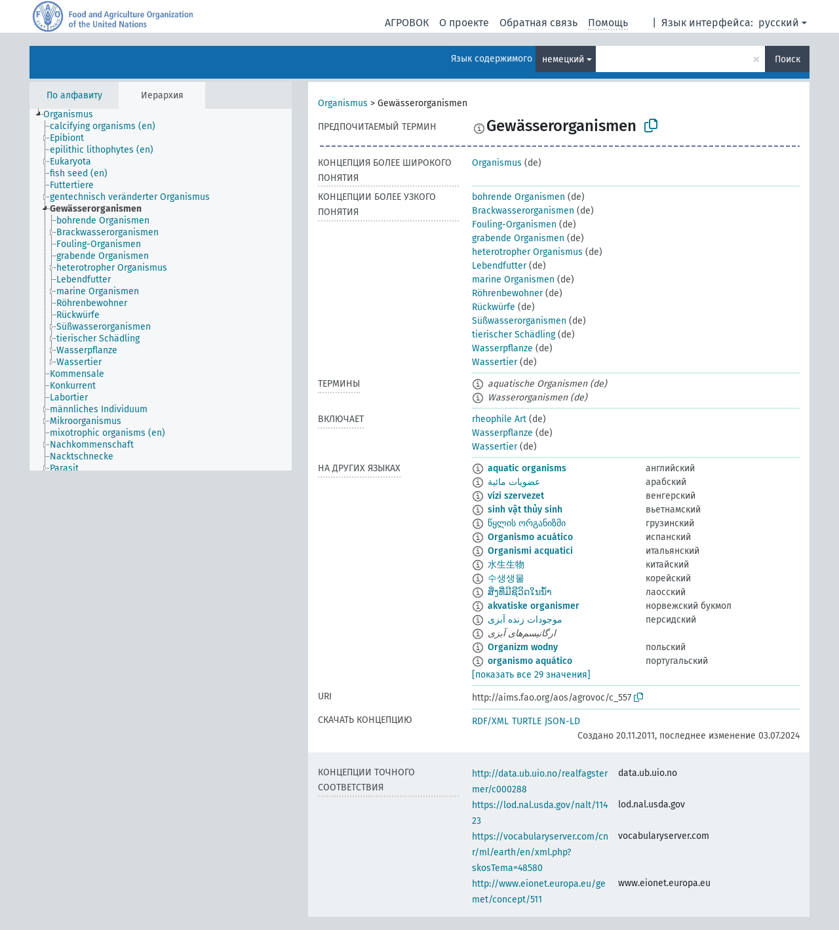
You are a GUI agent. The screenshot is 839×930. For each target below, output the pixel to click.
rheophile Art (499, 419)
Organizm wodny (523, 647)
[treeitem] (74, 115)
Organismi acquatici (530, 550)
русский (778, 22)
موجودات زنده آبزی (525, 619)
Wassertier (494, 362)
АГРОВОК (407, 22)
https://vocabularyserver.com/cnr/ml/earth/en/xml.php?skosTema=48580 (540, 852)
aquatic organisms (527, 468)
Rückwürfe (493, 307)
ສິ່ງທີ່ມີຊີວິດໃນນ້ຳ (520, 592)
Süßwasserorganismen (519, 320)
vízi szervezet (516, 495)
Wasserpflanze (502, 348)
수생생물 (506, 578)
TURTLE (526, 721)
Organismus (343, 103)
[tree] (160, 290)
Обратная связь (538, 22)
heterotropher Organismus (527, 252)
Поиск (787, 59)
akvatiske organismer (533, 605)
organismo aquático (530, 661)
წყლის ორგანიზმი (527, 523)
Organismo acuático (530, 537)
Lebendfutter (499, 265)
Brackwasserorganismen (523, 210)
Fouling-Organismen (514, 224)
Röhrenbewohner (507, 293)
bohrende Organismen (518, 197)
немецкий (563, 59)
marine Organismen (513, 279)
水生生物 (506, 564)
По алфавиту (74, 95)
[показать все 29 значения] (531, 674)
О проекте (464, 22)
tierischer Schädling (513, 334)
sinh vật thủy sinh (525, 509)
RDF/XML (490, 721)
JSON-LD (562, 721)
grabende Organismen (518, 238)
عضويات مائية (514, 482)
